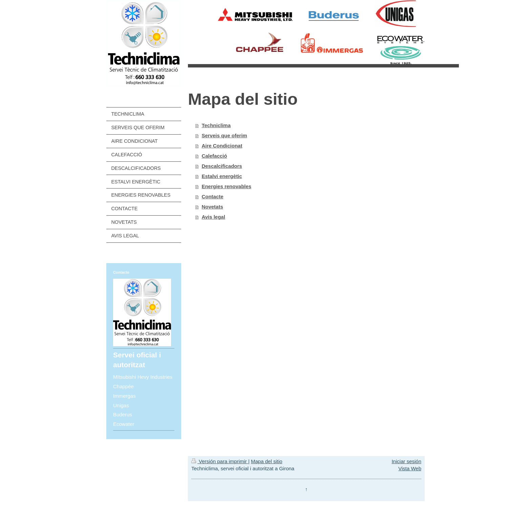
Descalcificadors (221, 166)
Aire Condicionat (221, 146)
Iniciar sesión (406, 461)
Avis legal (213, 217)
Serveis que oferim (224, 135)
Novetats (212, 207)
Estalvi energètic (221, 176)
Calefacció (214, 156)
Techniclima (216, 125)
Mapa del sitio (266, 461)
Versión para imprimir (219, 461)
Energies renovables (226, 186)
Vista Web (409, 468)
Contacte (212, 196)
